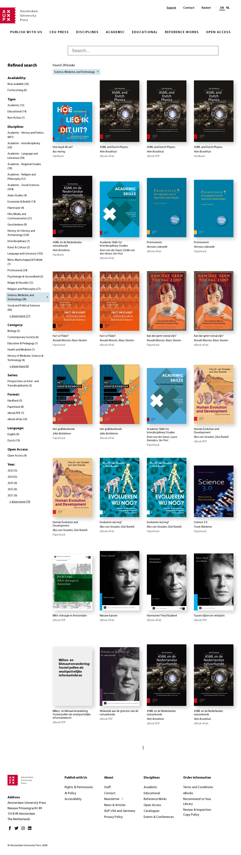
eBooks (188, 793)
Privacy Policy (113, 817)
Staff (107, 787)
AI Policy (70, 793)
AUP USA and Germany (119, 811)
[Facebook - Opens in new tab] (11, 829)
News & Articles (115, 805)
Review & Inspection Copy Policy (197, 812)
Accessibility (73, 799)
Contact (188, 7)
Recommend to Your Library (197, 802)
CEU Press (59, 32)
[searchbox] (143, 50)
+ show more (19, 316)
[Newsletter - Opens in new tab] (114, 799)
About (108, 777)
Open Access (218, 32)
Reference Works (182, 32)
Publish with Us (26, 32)
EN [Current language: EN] (222, 7)
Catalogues (151, 811)
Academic (115, 32)
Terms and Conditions (198, 787)
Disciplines (87, 32)
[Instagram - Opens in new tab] (24, 829)
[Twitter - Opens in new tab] (17, 829)
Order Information (197, 777)
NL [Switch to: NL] (228, 7)
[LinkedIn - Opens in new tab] (30, 829)
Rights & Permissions (79, 787)
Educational (145, 32)
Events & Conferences (159, 817)
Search (171, 7)
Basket (206, 7)
